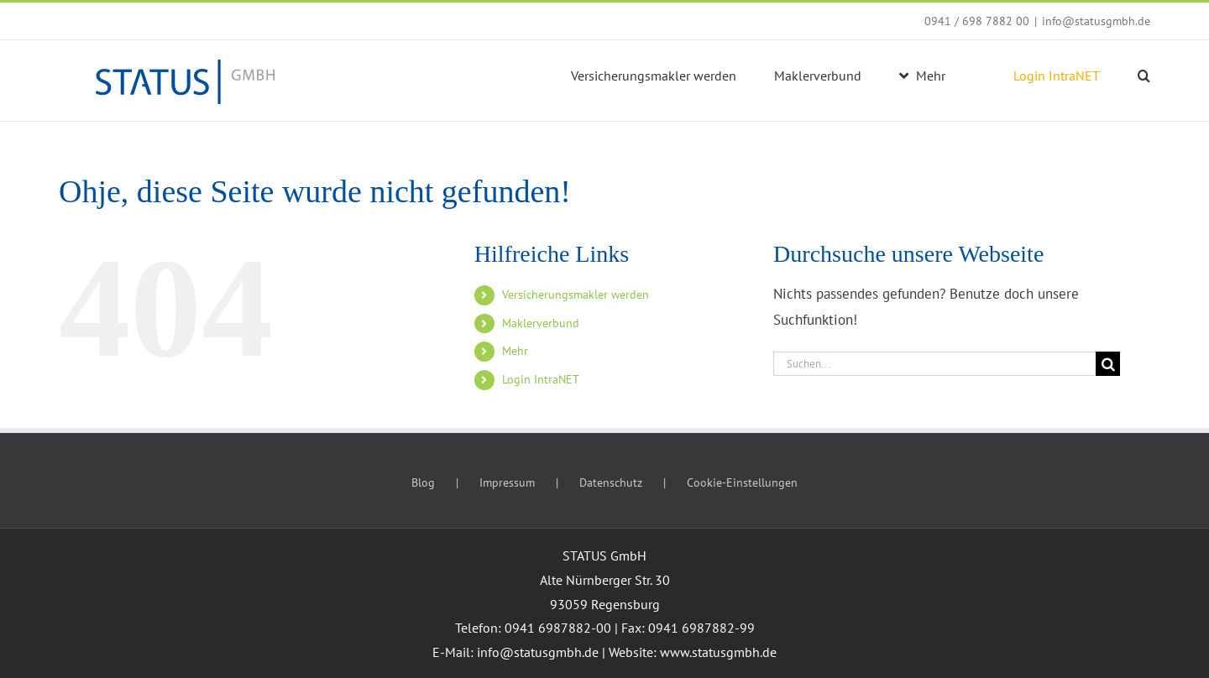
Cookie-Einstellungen (742, 482)
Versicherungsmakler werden (575, 294)
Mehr (515, 350)
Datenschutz (610, 482)
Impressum (507, 482)
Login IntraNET (540, 379)
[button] (1144, 75)
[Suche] (1108, 364)
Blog (423, 482)
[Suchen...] (934, 364)
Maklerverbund (540, 323)
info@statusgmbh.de (1096, 21)
